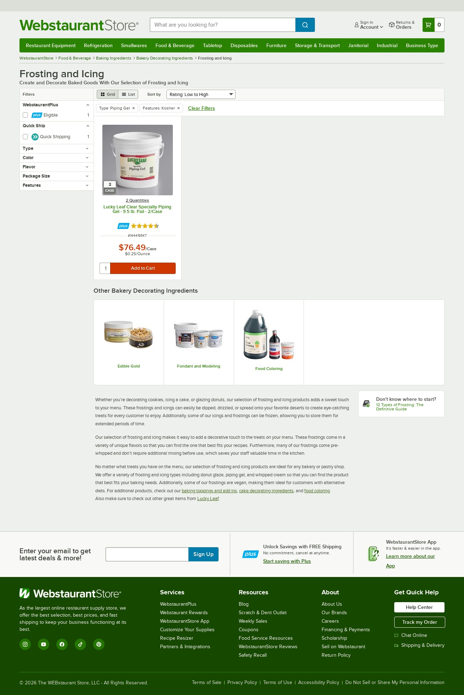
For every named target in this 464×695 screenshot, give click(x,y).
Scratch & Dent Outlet (263, 612)
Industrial (387, 45)
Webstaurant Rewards (184, 612)
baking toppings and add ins (209, 490)
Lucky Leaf (208, 498)
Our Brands (334, 612)
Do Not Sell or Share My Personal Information (395, 682)
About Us (332, 604)
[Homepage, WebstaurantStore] (78, 24)
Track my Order (419, 622)
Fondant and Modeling (198, 366)
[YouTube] (43, 644)
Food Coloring (269, 368)
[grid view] (107, 94)
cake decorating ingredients (266, 490)
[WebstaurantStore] (77, 593)
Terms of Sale (206, 682)
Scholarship (334, 638)
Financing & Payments (346, 629)
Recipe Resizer (176, 638)
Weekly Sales (253, 621)
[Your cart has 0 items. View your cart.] (434, 25)
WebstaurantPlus (178, 604)
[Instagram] (25, 644)
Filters (29, 94)
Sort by (154, 94)
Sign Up (203, 554)
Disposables (244, 45)
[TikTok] (80, 644)
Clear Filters (201, 108)
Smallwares (134, 45)
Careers (330, 621)
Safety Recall (253, 655)
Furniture (276, 45)
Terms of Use (277, 682)
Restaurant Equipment (50, 45)
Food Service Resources (266, 638)
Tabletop (212, 45)
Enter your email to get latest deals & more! (55, 554)
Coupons (249, 629)
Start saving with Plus (287, 561)
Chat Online (410, 635)
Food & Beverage (174, 45)
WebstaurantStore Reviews (268, 646)
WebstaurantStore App (184, 621)
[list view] (128, 94)
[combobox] (222, 25)
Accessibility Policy (318, 682)
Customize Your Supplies (187, 629)
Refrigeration (98, 45)
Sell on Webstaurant (343, 646)
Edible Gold (129, 366)
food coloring (317, 490)
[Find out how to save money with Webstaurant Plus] (123, 226)
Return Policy (336, 655)
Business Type (422, 45)
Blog (244, 604)
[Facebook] (62, 644)
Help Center (419, 607)
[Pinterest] (98, 644)
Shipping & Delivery (419, 645)
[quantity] (105, 268)
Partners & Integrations (185, 646)
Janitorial (358, 45)
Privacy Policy (242, 682)
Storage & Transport (317, 45)
